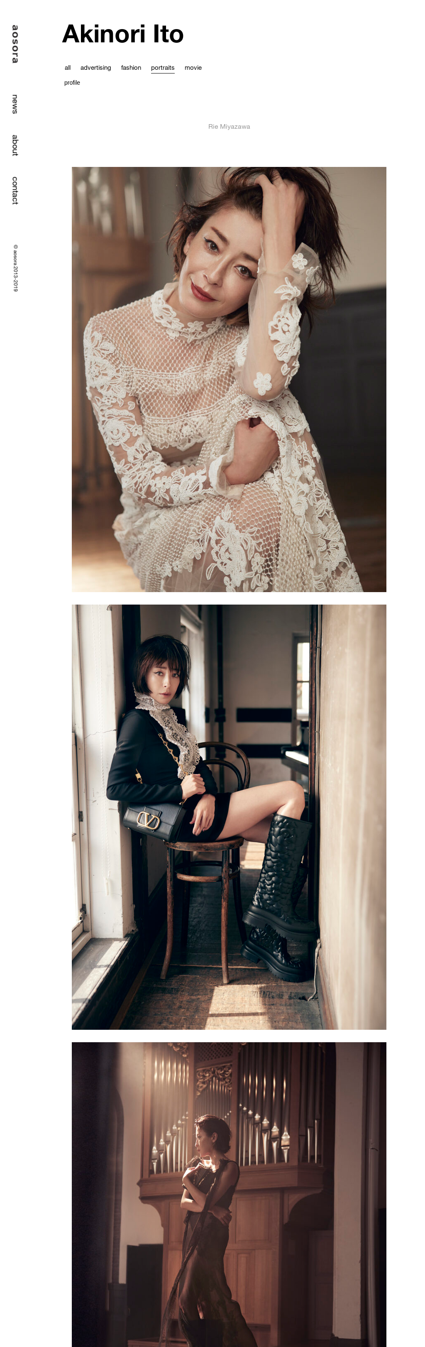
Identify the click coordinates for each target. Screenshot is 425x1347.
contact (16, 191)
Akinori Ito (123, 33)
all (68, 67)
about (16, 145)
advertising (96, 67)
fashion (131, 67)
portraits (163, 67)
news (16, 104)
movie (193, 67)
